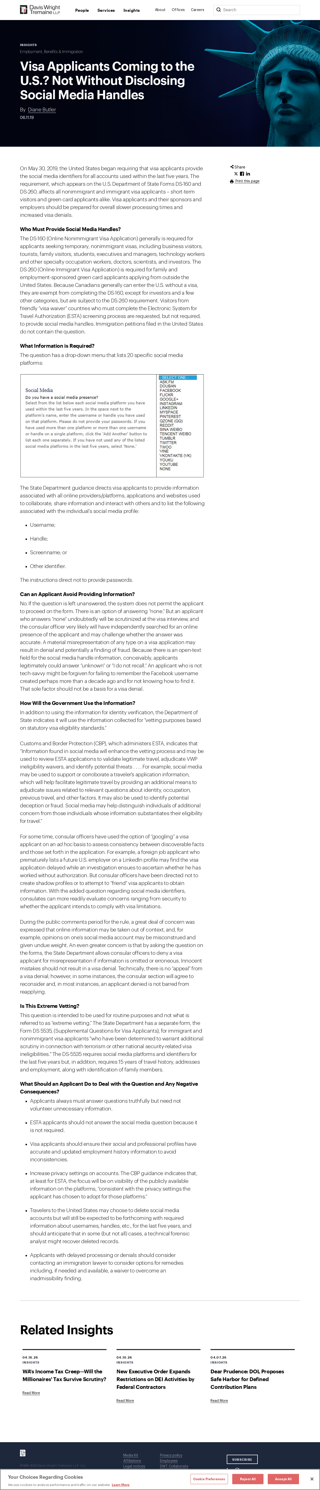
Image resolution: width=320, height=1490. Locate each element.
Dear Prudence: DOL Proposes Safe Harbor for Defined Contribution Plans (247, 1379)
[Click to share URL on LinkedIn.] (248, 174)
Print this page (247, 181)
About (160, 10)
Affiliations (132, 1461)
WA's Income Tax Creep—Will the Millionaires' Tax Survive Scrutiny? (64, 1375)
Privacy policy (171, 1455)
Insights (132, 10)
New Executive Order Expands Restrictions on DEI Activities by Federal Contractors (155, 1379)
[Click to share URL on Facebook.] (242, 174)
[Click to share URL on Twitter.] (236, 174)
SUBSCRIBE (242, 1459)
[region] (160, 1479)
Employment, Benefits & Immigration (51, 52)
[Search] (218, 10)
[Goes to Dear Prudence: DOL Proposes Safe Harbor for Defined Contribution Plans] (219, 1401)
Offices (178, 10)
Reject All (248, 1479)
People (82, 10)
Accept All (283, 1479)
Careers (197, 10)
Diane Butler (42, 109)
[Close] (312, 1478)
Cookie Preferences (209, 1479)
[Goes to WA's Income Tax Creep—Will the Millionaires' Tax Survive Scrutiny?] (31, 1393)
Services (106, 10)
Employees (169, 1461)
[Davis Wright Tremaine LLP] (40, 10)
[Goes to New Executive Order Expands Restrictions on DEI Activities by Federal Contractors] (125, 1401)
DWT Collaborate (174, 1466)
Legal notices (134, 1466)
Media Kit (130, 1455)
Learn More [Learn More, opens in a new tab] (121, 1485)
